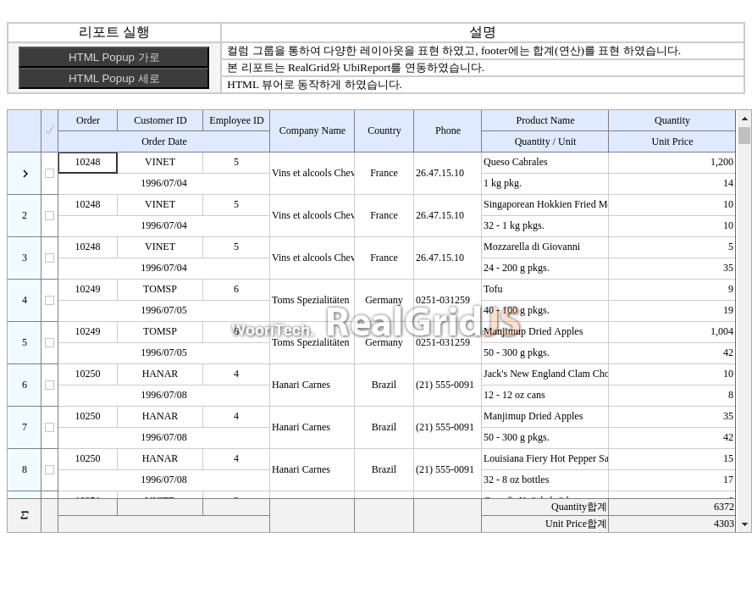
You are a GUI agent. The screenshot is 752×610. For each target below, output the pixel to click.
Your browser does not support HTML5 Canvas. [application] (379, 321)
